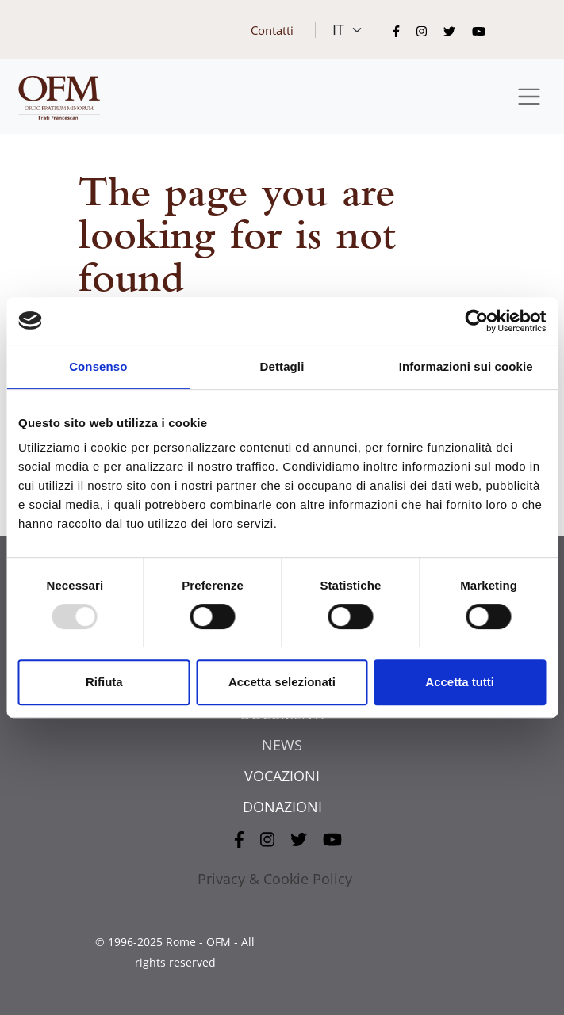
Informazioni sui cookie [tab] (466, 366)
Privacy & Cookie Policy (275, 878)
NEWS (282, 744)
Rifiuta (104, 682)
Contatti (272, 30)
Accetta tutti (459, 682)
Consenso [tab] (98, 366)
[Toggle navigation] (529, 97)
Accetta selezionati (282, 682)
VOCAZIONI (282, 775)
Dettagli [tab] (282, 366)
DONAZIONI (282, 806)
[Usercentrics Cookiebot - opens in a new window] (476, 321)
